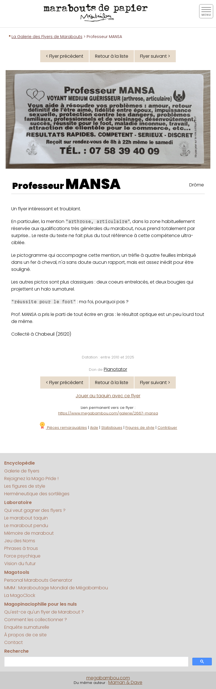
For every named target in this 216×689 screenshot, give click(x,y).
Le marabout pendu (26, 525)
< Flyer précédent (64, 56)
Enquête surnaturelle (26, 627)
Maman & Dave (125, 682)
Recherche (16, 651)
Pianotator (115, 369)
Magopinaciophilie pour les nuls (40, 604)
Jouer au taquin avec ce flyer (108, 396)
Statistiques (111, 427)
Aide (94, 427)
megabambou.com (108, 678)
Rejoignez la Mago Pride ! (31, 478)
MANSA (93, 184)
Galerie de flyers (21, 471)
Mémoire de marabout (29, 533)
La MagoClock (19, 595)
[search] (95, 661)
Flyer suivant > (155, 56)
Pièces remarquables (63, 427)
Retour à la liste (111, 56)
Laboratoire (18, 502)
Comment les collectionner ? (35, 619)
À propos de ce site (25, 635)
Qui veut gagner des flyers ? (35, 510)
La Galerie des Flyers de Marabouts (47, 36)
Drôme (196, 185)
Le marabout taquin (26, 518)
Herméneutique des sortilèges (36, 493)
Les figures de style (24, 486)
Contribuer (167, 427)
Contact (13, 642)
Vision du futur (20, 563)
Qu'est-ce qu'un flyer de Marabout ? (44, 612)
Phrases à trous (21, 548)
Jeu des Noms (19, 541)
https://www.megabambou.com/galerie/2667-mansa (108, 413)
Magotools (16, 572)
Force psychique (22, 556)
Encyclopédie (19, 463)
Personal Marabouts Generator (38, 580)
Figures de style (139, 427)
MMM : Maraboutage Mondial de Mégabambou (56, 588)
